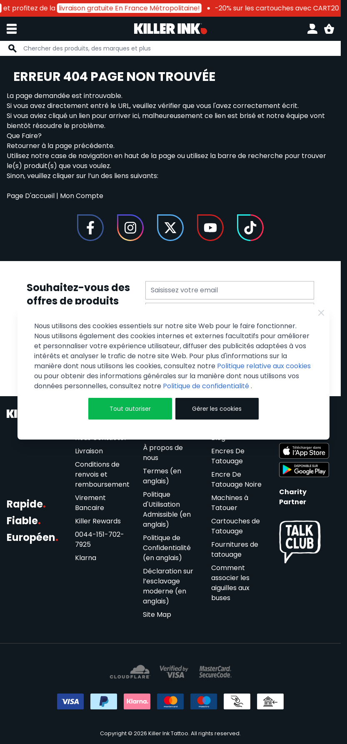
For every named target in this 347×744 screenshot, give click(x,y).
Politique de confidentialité (207, 386)
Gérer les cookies (217, 409)
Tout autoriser (130, 409)
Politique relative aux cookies (264, 366)
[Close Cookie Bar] (321, 313)
